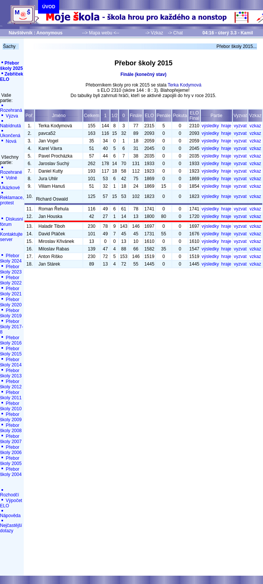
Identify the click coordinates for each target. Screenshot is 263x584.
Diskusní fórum (11, 221)
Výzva (9, 116)
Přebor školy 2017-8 (11, 327)
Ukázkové (10, 185)
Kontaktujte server (11, 234)
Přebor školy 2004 (10, 472)
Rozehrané (11, 170)
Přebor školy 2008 (10, 428)
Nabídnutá (10, 123)
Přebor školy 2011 (10, 395)
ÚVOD (48, 6)
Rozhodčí (9, 492)
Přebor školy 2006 (10, 450)
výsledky (210, 125)
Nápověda (10, 513)
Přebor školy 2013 (10, 373)
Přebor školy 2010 (10, 406)
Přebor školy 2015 (10, 351)
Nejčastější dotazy (11, 526)
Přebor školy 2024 (10, 258)
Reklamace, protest (12, 198)
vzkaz (255, 125)
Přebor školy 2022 (10, 280)
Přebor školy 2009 (10, 417)
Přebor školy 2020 (10, 302)
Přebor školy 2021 (10, 291)
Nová (8, 141)
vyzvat (240, 125)
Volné (8, 178)
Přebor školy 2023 (10, 269)
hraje (226, 125)
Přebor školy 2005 (10, 461)
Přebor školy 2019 (10, 313)
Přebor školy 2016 (10, 340)
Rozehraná (11, 108)
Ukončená (10, 133)
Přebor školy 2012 (10, 384)
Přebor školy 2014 (10, 362)
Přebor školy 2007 (10, 439)
